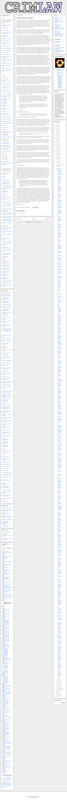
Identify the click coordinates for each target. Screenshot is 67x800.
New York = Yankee (59, 402)
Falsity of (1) (5, 439)
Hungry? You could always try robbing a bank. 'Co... (59, 603)
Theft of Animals (5, 52)
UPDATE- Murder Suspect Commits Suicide (59, 178)
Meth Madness (59, 255)
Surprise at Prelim (5, 682)
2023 (57, 126)
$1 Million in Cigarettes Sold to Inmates (59, 624)
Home (33, 218)
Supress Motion (5, 627)
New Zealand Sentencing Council (59, 379)
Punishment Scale (5, 376)
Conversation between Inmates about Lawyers (6, 784)
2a (4, 170)
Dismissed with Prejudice (7, 208)
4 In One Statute (7, 21)
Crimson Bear (58, 598)
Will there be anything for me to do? (59, 413)
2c (8, 170)
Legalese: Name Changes (5, 484)
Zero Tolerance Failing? (59, 437)
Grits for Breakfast (58, 25)
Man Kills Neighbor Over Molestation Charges (59, 172)
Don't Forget (59, 280)
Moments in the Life (6, 693)
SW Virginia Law (58, 41)
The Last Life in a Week (6, 767)
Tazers (3, 454)
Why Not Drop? (5, 567)
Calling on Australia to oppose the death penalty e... (59, 508)
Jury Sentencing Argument (5, 571)
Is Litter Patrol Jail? (6, 572)
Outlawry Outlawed (6, 121)
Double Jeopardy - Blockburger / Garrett (6, 295)
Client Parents (5, 787)
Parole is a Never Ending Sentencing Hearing (7, 392)
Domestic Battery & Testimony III (6, 275)
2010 (57, 149)
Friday (3, 772)
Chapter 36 (60, 83)
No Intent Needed (5, 89)
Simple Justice (57, 24)
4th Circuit (57, 22)
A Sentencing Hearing (6, 685)
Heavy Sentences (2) (6, 386)
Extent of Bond (5, 159)
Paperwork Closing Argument (6, 574)
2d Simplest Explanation (7, 561)
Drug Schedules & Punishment (5, 412)
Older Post (48, 218)
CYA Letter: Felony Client (7, 778)
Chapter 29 (60, 76)
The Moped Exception (6, 85)
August (58, 168)
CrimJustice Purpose (6, 462)
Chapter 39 (60, 86)
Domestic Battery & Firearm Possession (6, 266)
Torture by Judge (5, 727)
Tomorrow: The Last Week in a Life (59, 353)
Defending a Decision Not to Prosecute (59, 392)
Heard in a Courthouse (6, 752)
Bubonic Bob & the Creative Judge (5, 577)
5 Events (3, 618)
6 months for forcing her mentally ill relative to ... (59, 618)
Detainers (4, 176)
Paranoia (4, 566)
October (59, 163)
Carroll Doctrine (5, 525)
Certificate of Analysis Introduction (6, 96)
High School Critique (6, 646)
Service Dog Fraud (6, 83)
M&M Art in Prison (59, 652)
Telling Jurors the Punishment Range (6, 183)
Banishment (4, 125)
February (59, 688)
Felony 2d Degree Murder (7, 123)
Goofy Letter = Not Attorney (59, 440)
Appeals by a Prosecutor (7, 137)
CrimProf (56, 20)
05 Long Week (5, 654)
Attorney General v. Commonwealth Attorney (7, 146)
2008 (57, 153)
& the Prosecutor (7, 519)
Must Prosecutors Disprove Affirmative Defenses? (6, 408)
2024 (57, 125)
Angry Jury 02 (5, 704)
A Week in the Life (5, 609)
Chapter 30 (60, 77)
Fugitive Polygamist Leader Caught (59, 212)
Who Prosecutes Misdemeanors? (5, 191)
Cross (3, 559)
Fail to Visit (4, 694)
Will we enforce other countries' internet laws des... (59, 674)
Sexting (3, 75)
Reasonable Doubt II (6, 201)
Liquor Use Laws (5, 371)
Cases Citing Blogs (59, 559)
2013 (57, 144)
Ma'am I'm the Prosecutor (7, 556)
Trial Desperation (5, 622)
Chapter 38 (60, 85)
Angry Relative (5, 662)
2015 (57, 141)
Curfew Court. (58, 290)
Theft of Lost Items (5, 40)
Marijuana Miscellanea (59, 488)
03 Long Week (5, 652)
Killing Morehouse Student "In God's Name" (59, 460)
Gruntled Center (58, 48)
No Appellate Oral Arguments (5, 459)
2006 (57, 156)
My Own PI (4, 708)
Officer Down (59, 416)
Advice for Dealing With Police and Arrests (59, 543)
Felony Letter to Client (59, 357)
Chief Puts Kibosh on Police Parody (59, 283)
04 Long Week (5, 653)
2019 (57, 133)
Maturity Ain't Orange (6, 584)
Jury (3, 562)
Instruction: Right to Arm (7, 203)
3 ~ (5, 206)
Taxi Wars (59, 434)
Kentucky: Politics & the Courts (59, 419)
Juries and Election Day (6, 185)
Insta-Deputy (4, 129)
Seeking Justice (58, 31)
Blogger (36, 797)
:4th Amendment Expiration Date (7, 510)
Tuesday (3, 769)
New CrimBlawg (59, 471)
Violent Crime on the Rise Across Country (59, 195)
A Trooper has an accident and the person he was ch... (59, 593)
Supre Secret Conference (7, 590)
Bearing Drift (57, 42)
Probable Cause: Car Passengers (6, 99)
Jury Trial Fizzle (5, 739)
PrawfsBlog (57, 52)
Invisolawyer (4, 730)
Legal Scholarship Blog (59, 51)
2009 (57, 151)
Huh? (3, 714)
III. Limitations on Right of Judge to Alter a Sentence (7, 220)
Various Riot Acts (5, 452)
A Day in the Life (5, 724)
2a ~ (9, 535)
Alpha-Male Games (59, 548)
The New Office (5, 551)
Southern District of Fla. (59, 27)
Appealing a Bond (5, 161)
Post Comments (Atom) (36, 222)
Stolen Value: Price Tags (7, 68)
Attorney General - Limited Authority (5, 143)
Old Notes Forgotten (59, 367)
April (58, 685)
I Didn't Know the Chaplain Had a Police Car (59, 337)
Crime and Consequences (58, 33)
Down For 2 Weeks (59, 230)
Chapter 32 (60, 79)
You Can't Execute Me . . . (59, 375)
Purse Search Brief (6, 688)
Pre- (5, 430)
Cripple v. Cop (5, 649)
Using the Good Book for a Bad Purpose (59, 493)
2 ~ (9, 87)
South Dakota (59, 388)
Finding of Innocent (6, 456)
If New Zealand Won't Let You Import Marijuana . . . (59, 610)
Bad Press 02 (4, 761)
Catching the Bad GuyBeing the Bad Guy (59, 466)
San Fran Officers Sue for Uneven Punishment (59, 407)
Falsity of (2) (5, 443)
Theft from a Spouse (6, 38)
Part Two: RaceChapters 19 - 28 (59, 73)
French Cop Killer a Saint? (59, 183)
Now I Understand (59, 576)
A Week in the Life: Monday (59, 315)
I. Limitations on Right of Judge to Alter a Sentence (7, 214)
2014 (57, 142)
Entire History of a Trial (6, 760)
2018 (57, 135)
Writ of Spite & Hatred (6, 450)
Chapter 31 (60, 78)
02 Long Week (5, 651)
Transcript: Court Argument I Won (5, 700)
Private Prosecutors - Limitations (6, 149)
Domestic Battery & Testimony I (6, 269)
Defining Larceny (5, 30)
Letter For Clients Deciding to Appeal (59, 343)
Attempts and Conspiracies (4, 36)
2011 (57, 147)
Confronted (4, 683)
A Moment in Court (5, 711)
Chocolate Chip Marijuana (5, 644)
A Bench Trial (4, 741)
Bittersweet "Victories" (6, 742)
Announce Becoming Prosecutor (6, 766)
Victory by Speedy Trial (6, 721)
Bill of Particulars (5, 180)
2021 (57, 130)
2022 (57, 128)
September (59, 165)
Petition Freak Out (5, 731)
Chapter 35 (60, 82)
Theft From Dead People (7, 46)
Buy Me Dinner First (6, 569)
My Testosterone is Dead (7, 588)
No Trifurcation (5, 111)
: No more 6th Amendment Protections (7, 517)
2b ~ (11, 535)
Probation (4, 389)
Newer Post (19, 218)
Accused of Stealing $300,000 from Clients (59, 586)
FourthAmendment (58, 19)
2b (6, 170)
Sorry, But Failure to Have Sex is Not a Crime (59, 637)
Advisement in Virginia (6, 234)
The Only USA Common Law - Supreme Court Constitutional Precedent (7, 329)
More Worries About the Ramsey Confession (59, 247)
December (59, 158)
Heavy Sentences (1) (6, 384)
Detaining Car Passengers (5, 103)
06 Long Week (5, 681)
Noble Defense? (5, 501)
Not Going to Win (5, 586)
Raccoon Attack (5, 715)
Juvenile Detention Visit (6, 692)
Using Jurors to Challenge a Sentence (6, 247)
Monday (3, 768)
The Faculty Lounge (59, 50)
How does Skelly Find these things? (59, 348)
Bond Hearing (5, 157)
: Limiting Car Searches (5, 513)
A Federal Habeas (5, 728)
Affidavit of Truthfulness (6, 691)
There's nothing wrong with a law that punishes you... (59, 564)
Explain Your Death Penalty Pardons (59, 384)
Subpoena (4, 178)
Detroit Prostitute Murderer (59, 200)
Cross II (3, 560)
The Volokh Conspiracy (59, 47)
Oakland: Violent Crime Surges (59, 514)
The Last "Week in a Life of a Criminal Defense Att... (59, 310)
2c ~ (3, 536)
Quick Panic (4, 625)
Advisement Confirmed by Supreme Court (7, 228)
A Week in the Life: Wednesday (59, 324)
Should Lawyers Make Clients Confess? (6, 495)
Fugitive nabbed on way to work (59, 220)
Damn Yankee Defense (6, 659)
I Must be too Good (6, 763)
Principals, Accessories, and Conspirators (6, 132)
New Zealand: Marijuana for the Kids (59, 454)
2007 (57, 154)
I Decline (3, 600)
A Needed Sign (5, 620)
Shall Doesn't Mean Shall (7, 280)
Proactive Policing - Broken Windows (6, 310)
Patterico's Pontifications (59, 34)
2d (4, 536)
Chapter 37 (60, 84)
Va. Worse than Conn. (6, 747)
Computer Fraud (5, 127)
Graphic (3, 22)
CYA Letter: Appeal (6, 779)
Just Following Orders (6, 283)
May (58, 683)
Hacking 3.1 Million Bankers (59, 426)
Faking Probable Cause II (7, 474)
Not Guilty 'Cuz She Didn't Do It (59, 273)
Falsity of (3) (5, 446)
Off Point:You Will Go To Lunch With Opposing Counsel (59, 447)
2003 (57, 696)
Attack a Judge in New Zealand (59, 581)
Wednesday (4, 770)
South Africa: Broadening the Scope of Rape (59, 483)
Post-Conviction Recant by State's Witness (59, 648)
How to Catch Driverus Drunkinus (59, 502)
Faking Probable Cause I (7, 472)
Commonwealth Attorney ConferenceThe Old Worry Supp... (59, 658)
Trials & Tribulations (58, 35)
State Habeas (4, 735)
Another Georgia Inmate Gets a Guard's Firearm (59, 234)
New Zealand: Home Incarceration (59, 259)
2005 (57, 692)
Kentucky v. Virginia (6, 404)
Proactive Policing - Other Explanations (7, 313)
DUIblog (56, 26)
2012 (57, 146)
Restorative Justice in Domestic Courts (6, 368)
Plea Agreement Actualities (5, 347)
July (58, 679)
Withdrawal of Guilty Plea (7, 241)
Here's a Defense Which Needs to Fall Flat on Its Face (59, 666)
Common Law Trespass (6, 93)
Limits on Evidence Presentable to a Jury (6, 254)
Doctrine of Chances (6, 362)
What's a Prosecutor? (6, 338)
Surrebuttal (4, 196)
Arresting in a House (6, 91)
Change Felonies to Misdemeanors (6, 400)
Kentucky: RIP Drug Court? (59, 497)
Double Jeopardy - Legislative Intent (5, 302)
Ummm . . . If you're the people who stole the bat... (59, 571)
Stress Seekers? (5, 468)
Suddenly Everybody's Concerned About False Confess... (59, 266)
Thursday (4, 771)
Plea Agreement (5, 470)
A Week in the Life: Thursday (59, 328)
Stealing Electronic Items (7, 63)
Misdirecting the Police (6, 466)
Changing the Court (58, 36)
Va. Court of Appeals (6, 755)
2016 (57, 139)
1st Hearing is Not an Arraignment (6, 174)
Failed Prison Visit (5, 750)
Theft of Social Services (6, 50)
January (59, 690)
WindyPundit (57, 49)
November (59, 161)
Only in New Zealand (59, 252)
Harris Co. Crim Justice (59, 28)
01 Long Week (5, 650)
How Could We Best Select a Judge (6, 487)
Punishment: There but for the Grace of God (6, 382)
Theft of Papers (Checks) (7, 48)
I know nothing (5, 557)
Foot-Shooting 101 (5, 591)
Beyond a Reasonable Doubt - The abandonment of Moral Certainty (6, 396)
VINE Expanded (59, 293)
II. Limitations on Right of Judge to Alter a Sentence (7, 217)
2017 (57, 137)
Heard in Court (5, 757)
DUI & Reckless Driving (6, 119)
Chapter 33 (60, 80)
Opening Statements (6, 532)
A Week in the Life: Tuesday (59, 319)
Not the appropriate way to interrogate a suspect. (59, 536)
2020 (57, 132)
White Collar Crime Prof (59, 21)
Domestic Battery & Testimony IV (6, 278)
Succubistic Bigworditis (6, 360)
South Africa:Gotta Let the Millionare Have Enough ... (59, 520)
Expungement (5, 194)
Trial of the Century (6, 697)
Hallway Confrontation (6, 587)
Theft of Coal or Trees (6, 54)
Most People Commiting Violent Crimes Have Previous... (59, 553)
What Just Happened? (6, 746)
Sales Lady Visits (5, 686)
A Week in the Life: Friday (59, 332)
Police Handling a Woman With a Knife (59, 398)
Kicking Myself (5, 723)
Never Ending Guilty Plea (7, 596)
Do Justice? (4, 402)
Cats (3, 555)
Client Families (5, 674)
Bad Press (4, 759)
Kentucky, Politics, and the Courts (59, 371)
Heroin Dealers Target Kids (59, 241)
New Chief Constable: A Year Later (59, 642)
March (58, 686)
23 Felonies (4, 558)
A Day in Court (5, 701)
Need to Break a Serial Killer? (59, 530)
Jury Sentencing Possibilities (5, 257)
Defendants (6, 464)
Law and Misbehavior (59, 475)
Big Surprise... (59, 216)
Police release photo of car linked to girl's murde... (59, 189)
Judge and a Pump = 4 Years (59, 277)
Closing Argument (5, 632)
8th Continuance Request (7, 595)
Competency (4, 554)
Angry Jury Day (5, 703)
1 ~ (8, 87)
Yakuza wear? (58, 305)
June (58, 681)
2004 (57, 694)
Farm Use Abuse (5, 77)
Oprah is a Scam (59, 287)
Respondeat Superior (6, 117)
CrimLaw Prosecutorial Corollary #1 (6, 565)
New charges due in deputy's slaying (59, 225)
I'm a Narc (4, 655)
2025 (57, 123)
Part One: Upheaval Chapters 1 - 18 (60, 70)
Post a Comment (21, 213)
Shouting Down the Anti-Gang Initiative (59, 431)
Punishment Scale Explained (5, 379)
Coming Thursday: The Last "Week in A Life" (59, 362)
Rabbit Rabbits (59, 478)
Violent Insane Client (6, 689)
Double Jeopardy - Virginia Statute (5, 298)
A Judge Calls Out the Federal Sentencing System (59, 630)
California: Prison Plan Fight (59, 526)
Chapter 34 (60, 81)
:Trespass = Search (7, 507)
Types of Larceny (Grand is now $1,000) (7, 33)
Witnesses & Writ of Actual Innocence (6, 262)
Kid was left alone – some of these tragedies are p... (59, 206)
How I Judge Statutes (6, 353)
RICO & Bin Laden (5, 489)
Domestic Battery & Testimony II (6, 272)
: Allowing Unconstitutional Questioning (5, 522)
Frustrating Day (5, 657)
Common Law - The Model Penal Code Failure (6, 325)
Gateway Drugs (5, 355)
